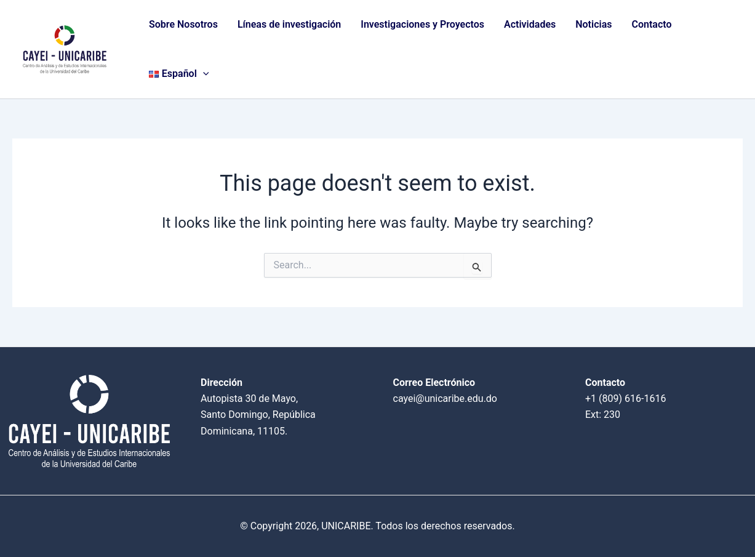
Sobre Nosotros (183, 24)
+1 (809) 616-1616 (625, 398)
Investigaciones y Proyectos (422, 24)
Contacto (651, 24)
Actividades (530, 24)
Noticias (593, 24)
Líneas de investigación (289, 24)
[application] (203, 73)
